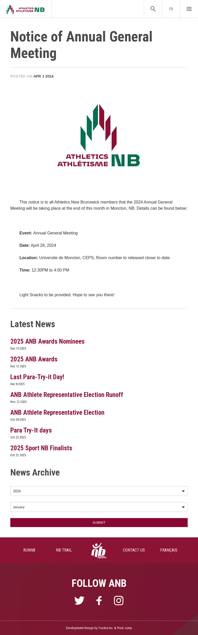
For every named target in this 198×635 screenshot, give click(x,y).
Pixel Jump (124, 628)
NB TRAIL (64, 550)
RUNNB (29, 550)
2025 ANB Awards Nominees (47, 341)
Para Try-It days (31, 430)
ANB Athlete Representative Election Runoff (66, 395)
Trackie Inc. (105, 628)
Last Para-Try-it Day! (37, 377)
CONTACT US (134, 550)
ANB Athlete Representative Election (57, 412)
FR (171, 9)
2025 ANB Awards (33, 359)
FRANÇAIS (168, 550)
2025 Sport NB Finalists (41, 448)
